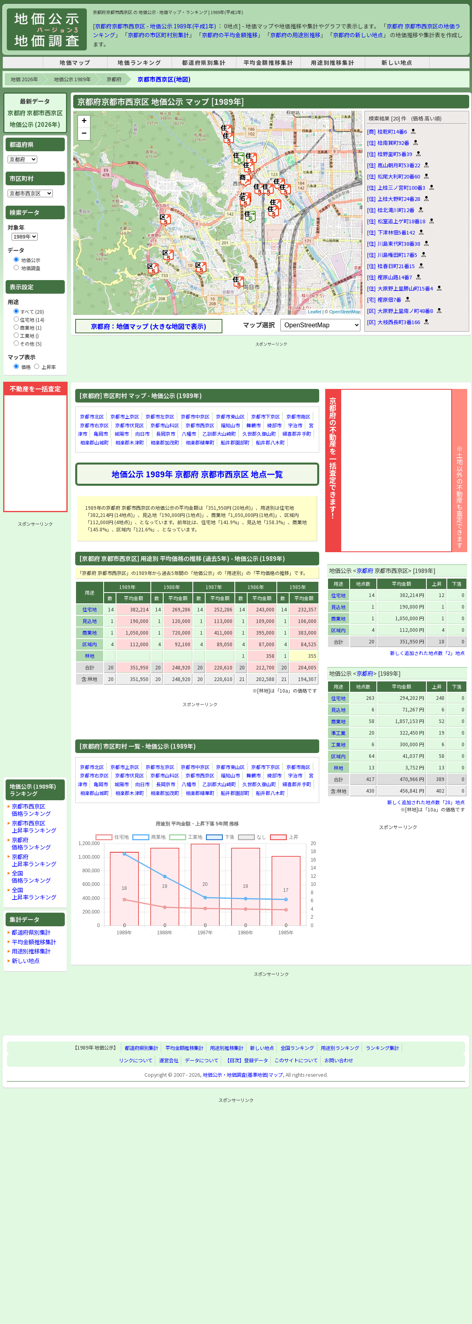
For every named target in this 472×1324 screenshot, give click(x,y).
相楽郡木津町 (129, 442)
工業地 (338, 744)
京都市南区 (298, 416)
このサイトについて (296, 1060)
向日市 (142, 433)
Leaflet (314, 311)
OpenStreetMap (344, 311)
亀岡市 (101, 433)
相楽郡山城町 (94, 442)
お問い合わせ (338, 1060)
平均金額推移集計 (269, 62)
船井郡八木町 (270, 442)
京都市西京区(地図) (164, 79)
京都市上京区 (124, 416)
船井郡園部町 (235, 442)
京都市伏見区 (129, 425)
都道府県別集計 (204, 62)
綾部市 (274, 425)
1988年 (172, 586)
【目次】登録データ (246, 1060)
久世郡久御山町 (259, 433)
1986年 (256, 586)
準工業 (338, 732)
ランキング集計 (382, 1048)
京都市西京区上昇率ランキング (34, 826)
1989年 (127, 586)
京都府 (114, 79)
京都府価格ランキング (31, 843)
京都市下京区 (265, 416)
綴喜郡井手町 (296, 433)
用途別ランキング (340, 1048)
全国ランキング (297, 1048)
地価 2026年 (24, 79)
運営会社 (168, 1060)
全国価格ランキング (31, 876)
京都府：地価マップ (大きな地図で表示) (148, 326)
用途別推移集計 (332, 62)
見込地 (89, 620)
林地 (89, 655)
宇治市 (295, 425)
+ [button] (84, 122)
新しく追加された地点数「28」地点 (426, 802)
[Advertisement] (35, 649)
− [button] (84, 134)
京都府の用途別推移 (295, 35)
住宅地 (89, 609)
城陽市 (121, 433)
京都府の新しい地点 (358, 35)
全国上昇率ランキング (34, 893)
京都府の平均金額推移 (230, 35)
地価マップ (75, 62)
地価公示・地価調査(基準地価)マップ (243, 1074)
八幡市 (189, 433)
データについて (201, 1060)
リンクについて (135, 1060)
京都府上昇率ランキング (34, 860)
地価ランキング (139, 62)
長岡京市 (165, 433)
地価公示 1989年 (72, 79)
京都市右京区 (94, 425)
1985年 (298, 586)
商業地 (89, 632)
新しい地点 (397, 62)
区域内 (89, 644)
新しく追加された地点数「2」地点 (427, 652)
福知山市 (230, 425)
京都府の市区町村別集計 (158, 35)
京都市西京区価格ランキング (31, 809)
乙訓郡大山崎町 (219, 433)
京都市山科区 (164, 425)
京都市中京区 (195, 416)
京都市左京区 (160, 416)
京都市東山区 (230, 416)
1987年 (214, 586)
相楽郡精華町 (200, 442)
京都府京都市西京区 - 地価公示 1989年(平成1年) (155, 26)
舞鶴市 (253, 425)
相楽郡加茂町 (164, 442)
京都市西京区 (200, 425)
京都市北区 (92, 416)
